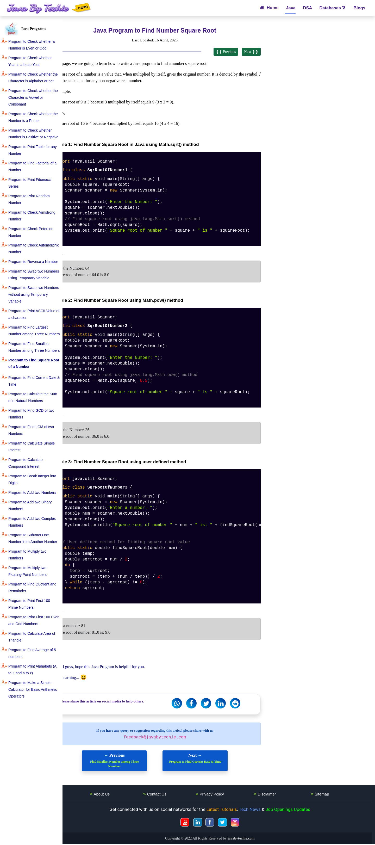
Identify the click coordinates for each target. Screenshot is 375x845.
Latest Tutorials (232, 810)
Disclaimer (274, 795)
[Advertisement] (323, 62)
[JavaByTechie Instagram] (245, 823)
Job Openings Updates (298, 810)
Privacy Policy (222, 795)
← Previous (128, 761)
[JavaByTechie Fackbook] (220, 823)
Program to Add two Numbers (32, 492)
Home (269, 7)
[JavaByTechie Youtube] (195, 823)
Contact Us (170, 795)
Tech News (260, 810)
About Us (119, 795)
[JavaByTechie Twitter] (232, 823)
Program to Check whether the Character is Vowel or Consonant (33, 97)
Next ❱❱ (258, 52)
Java (290, 7)
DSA (307, 7)
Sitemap (325, 795)
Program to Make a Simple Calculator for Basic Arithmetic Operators (32, 689)
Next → (209, 759)
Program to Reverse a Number (33, 262)
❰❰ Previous (233, 52)
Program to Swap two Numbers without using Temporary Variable (33, 294)
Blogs (358, 7)
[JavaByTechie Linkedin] (208, 823)
